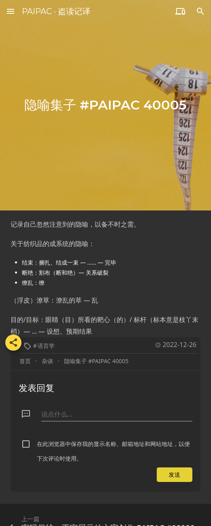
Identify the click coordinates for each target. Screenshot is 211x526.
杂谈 (47, 361)
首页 (25, 361)
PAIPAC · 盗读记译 (56, 11)
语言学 (46, 345)
